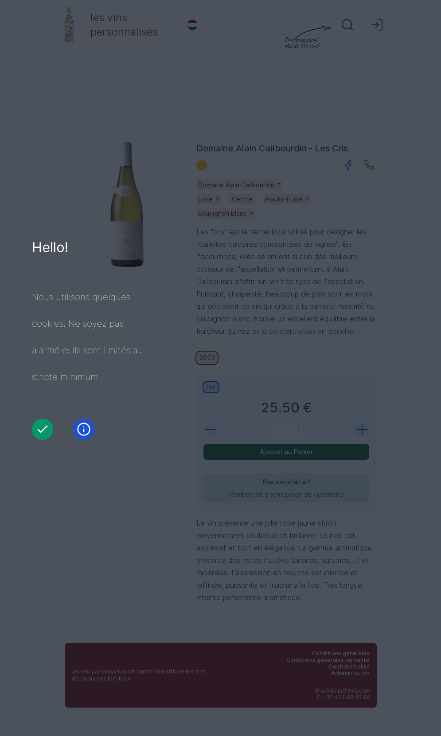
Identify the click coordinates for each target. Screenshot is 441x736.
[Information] (83, 429)
